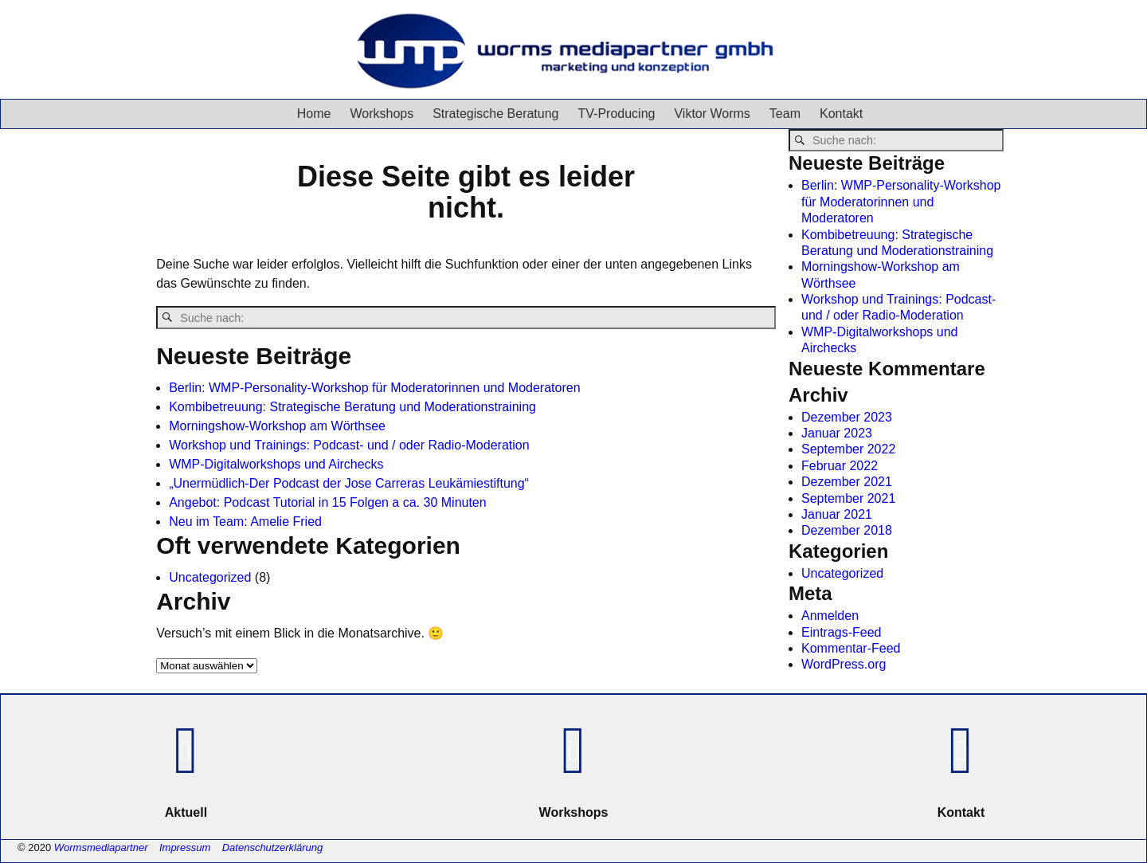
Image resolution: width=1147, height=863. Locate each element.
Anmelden (830, 615)
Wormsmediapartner (101, 847)
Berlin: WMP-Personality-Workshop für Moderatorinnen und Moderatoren (374, 387)
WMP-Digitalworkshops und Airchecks (276, 464)
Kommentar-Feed (851, 648)
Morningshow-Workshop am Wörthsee (277, 426)
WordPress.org (843, 664)
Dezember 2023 (846, 417)
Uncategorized (210, 577)
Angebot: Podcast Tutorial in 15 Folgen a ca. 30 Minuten (327, 502)
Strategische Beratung (495, 113)
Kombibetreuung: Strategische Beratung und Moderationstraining (352, 407)
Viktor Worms (712, 113)
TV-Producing (617, 113)
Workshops (381, 113)
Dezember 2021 (846, 481)
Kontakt (841, 113)
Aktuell (186, 812)
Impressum (184, 847)
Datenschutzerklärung (272, 847)
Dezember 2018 (846, 530)
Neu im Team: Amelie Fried (245, 521)
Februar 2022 (839, 466)
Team (785, 113)
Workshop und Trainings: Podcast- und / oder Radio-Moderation (349, 445)
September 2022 (848, 449)
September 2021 (848, 498)
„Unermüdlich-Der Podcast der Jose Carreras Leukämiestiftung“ (349, 483)
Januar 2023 (836, 433)
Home (314, 113)
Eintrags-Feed (841, 632)
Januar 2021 (836, 514)
